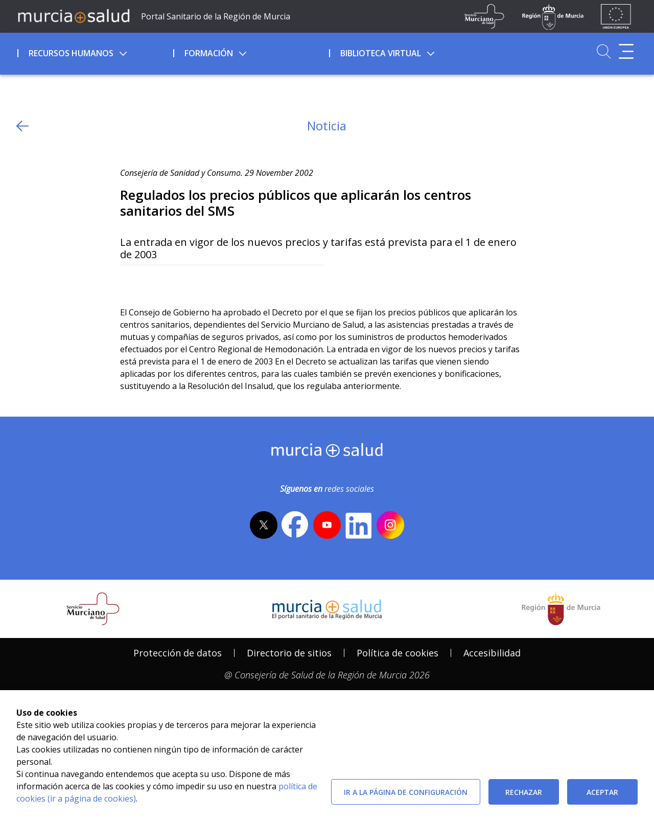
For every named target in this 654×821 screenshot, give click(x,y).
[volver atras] (22, 126)
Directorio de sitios (289, 653)
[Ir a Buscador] (603, 51)
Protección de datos (177, 653)
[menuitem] (94, 51)
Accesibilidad (492, 653)
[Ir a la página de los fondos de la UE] (616, 16)
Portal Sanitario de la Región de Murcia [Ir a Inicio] (215, 16)
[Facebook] (148, 282)
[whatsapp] (167, 282)
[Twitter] (128, 282)
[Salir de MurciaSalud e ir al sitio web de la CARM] (561, 608)
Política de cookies (397, 653)
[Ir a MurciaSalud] (73, 15)
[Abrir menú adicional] (626, 51)
